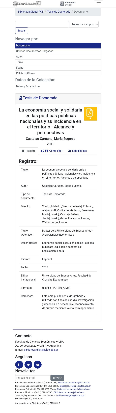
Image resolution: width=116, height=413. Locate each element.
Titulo (19, 62)
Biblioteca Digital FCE (30, 11)
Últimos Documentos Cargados (34, 51)
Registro (29, 150)
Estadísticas (77, 150)
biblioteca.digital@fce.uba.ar (41, 349)
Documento (23, 45)
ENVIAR (57, 377)
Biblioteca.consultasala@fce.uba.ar (73, 389)
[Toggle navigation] (98, 4)
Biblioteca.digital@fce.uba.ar (71, 395)
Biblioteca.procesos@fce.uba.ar (69, 392)
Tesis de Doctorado (58, 11)
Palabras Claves (25, 73)
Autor (19, 56)
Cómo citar (51, 150)
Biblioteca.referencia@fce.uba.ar (75, 386)
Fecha (19, 67)
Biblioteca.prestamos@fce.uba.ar (74, 382)
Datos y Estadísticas (28, 86)
